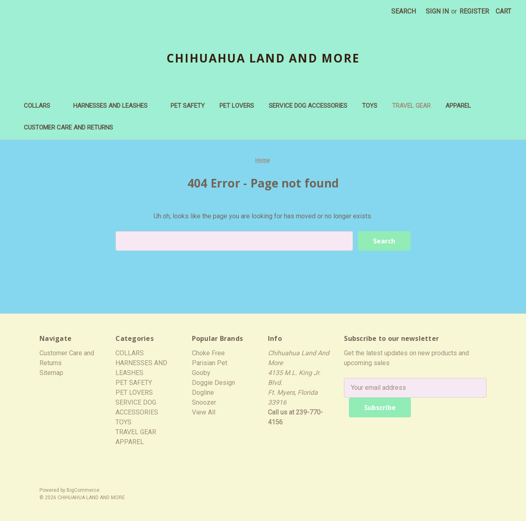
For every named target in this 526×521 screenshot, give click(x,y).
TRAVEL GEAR (411, 105)
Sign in (437, 11)
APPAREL (462, 105)
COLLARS (41, 105)
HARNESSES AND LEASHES (114, 105)
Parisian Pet (209, 363)
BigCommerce (83, 490)
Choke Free (208, 353)
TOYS (369, 105)
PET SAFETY (188, 105)
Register (474, 11)
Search (403, 11)
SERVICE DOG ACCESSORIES (308, 105)
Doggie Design (213, 383)
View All (203, 412)
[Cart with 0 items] (503, 11)
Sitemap (51, 373)
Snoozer (204, 402)
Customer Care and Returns (68, 127)
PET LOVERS (236, 105)
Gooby (201, 373)
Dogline (203, 392)
